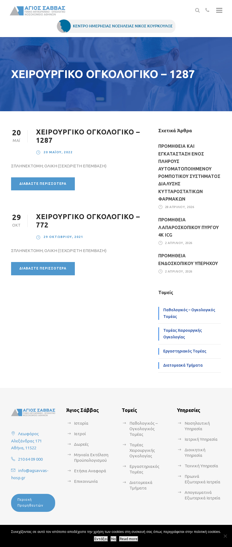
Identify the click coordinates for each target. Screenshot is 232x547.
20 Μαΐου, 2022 (58, 152)
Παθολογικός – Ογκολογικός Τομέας (189, 313)
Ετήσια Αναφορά (90, 470)
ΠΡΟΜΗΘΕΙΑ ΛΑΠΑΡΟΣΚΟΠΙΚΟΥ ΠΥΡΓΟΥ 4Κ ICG (188, 227)
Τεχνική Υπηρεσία (201, 465)
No (113, 539)
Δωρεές (81, 444)
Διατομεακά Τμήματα (183, 365)
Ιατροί (80, 433)
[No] (225, 536)
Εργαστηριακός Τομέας (184, 351)
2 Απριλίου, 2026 (178, 243)
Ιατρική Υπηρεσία (201, 439)
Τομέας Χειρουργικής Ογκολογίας (182, 333)
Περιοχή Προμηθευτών (30, 502)
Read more (128, 539)
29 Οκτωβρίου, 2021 (63, 236)
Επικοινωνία (86, 481)
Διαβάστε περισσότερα (43, 183)
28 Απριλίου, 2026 (179, 207)
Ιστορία (81, 423)
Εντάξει (101, 539)
